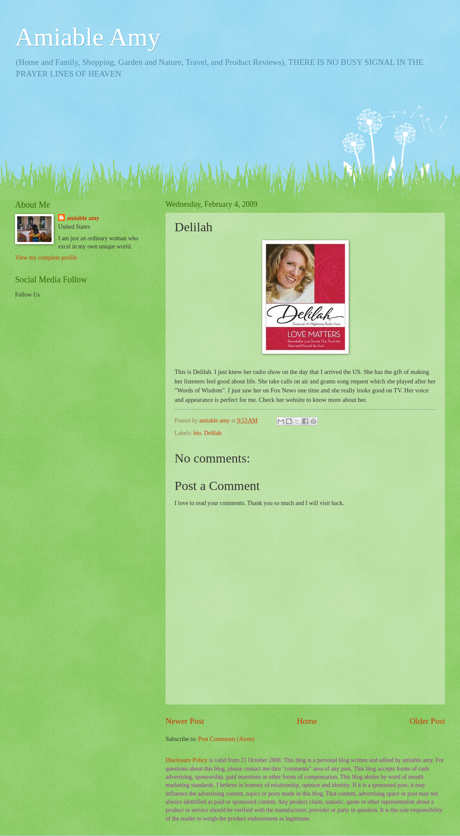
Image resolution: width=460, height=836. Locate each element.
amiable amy (83, 218)
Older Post (427, 721)
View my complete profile (46, 257)
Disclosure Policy (187, 760)
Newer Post (185, 721)
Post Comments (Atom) (226, 739)
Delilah (213, 433)
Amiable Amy (87, 37)
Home (307, 721)
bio (197, 433)
